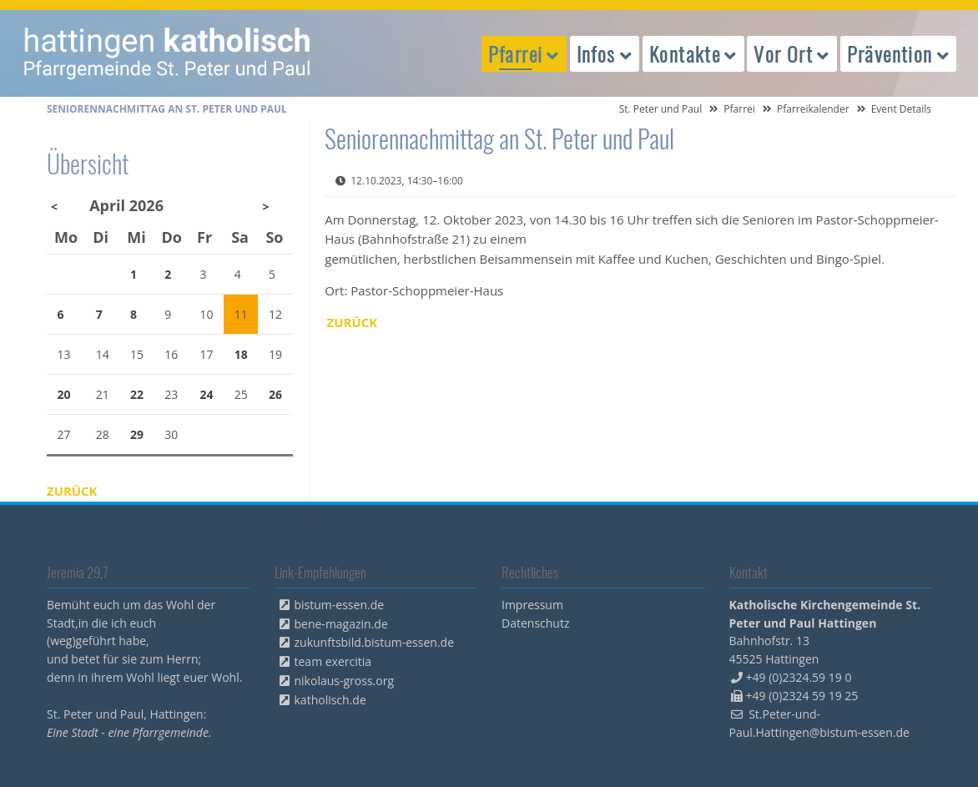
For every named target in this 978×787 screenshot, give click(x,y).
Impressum (532, 605)
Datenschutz (535, 623)
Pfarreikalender (813, 109)
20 (64, 394)
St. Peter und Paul (661, 109)
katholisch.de (330, 700)
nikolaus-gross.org (345, 681)
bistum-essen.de (340, 605)
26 (275, 394)
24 (207, 394)
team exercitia (333, 661)
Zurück (352, 322)
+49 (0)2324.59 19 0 (799, 677)
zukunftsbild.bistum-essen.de (375, 642)
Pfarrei (739, 109)
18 (241, 354)
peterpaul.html (168, 53)
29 (137, 434)
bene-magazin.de (341, 624)
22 (137, 394)
